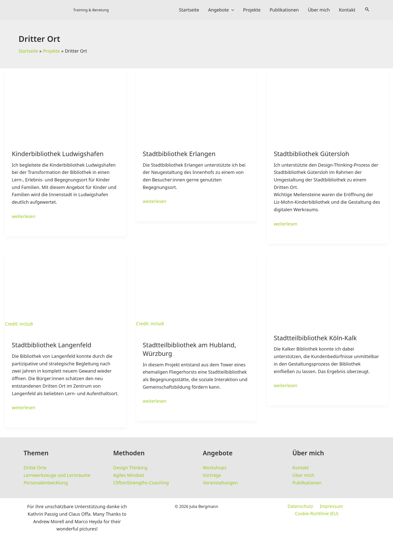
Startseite (189, 10)
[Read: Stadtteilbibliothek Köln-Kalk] (327, 287)
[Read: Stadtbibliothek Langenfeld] (65, 290)
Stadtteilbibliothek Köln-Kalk (317, 339)
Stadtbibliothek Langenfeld (53, 346)
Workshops (215, 468)
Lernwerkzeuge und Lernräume (57, 475)
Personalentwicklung (46, 483)
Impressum (307, 507)
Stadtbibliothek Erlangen (181, 154)
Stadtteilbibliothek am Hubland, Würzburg (191, 350)
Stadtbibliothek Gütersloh (313, 154)
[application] (231, 10)
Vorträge (212, 475)
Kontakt (347, 10)
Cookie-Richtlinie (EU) (345, 507)
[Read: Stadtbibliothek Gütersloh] (327, 102)
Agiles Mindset (128, 475)
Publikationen (284, 10)
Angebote (221, 10)
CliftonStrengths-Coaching (141, 483)
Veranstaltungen (220, 483)
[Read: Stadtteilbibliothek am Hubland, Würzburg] (196, 290)
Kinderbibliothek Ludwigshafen (59, 154)
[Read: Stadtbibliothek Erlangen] (196, 102)
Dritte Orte (35, 468)
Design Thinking (130, 468)
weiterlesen (24, 217)
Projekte (252, 10)
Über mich (319, 10)
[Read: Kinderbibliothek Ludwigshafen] (65, 102)
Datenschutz (277, 507)
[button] (367, 10)
